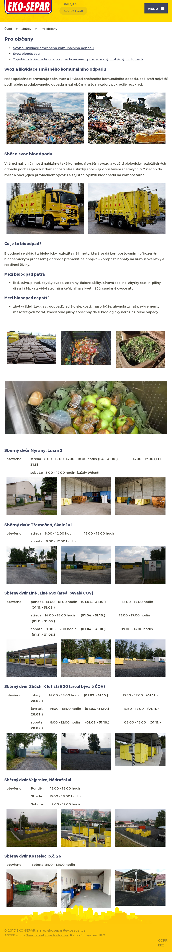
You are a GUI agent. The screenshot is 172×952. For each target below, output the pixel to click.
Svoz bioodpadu (26, 53)
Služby (26, 28)
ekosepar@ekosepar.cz (66, 930)
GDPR (163, 940)
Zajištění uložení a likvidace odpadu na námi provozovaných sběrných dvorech (78, 59)
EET (161, 945)
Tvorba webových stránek (47, 935)
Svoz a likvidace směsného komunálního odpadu (53, 48)
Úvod (8, 28)
